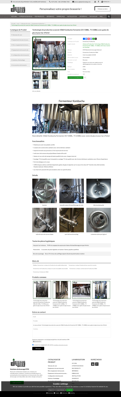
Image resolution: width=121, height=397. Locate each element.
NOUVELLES (93, 16)
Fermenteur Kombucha (38, 23)
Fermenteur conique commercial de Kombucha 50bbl (83, 268)
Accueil (13, 23)
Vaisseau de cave (25, 23)
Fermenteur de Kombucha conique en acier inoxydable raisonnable (50, 268)
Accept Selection (60, 390)
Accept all (69, 390)
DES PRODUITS (39, 16)
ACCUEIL (14, 16)
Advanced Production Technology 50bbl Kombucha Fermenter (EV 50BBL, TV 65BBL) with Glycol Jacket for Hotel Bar (96, 45)
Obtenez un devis (103, 9)
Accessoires (37, 341)
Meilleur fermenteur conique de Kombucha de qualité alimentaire (50, 265)
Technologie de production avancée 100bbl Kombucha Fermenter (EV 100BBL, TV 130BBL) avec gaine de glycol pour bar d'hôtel (81, 304)
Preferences (64, 393)
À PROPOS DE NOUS (25, 16)
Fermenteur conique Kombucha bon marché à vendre (82, 265)
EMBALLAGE (61, 16)
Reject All (51, 390)
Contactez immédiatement (75, 77)
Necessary (49, 393)
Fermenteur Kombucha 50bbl (40, 272)
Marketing (71, 393)
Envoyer (38, 348)
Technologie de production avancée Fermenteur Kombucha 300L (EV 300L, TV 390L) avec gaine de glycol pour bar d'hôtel (41, 303)
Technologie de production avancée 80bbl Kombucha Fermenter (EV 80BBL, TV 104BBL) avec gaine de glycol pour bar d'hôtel (101, 304)
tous (18, 23)
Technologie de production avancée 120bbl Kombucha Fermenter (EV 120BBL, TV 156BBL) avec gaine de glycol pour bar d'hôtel (62, 304)
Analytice (57, 393)
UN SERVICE (83, 16)
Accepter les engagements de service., (50, 345)
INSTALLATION (72, 16)
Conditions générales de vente (61, 345)
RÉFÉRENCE (50, 16)
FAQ (101, 16)
